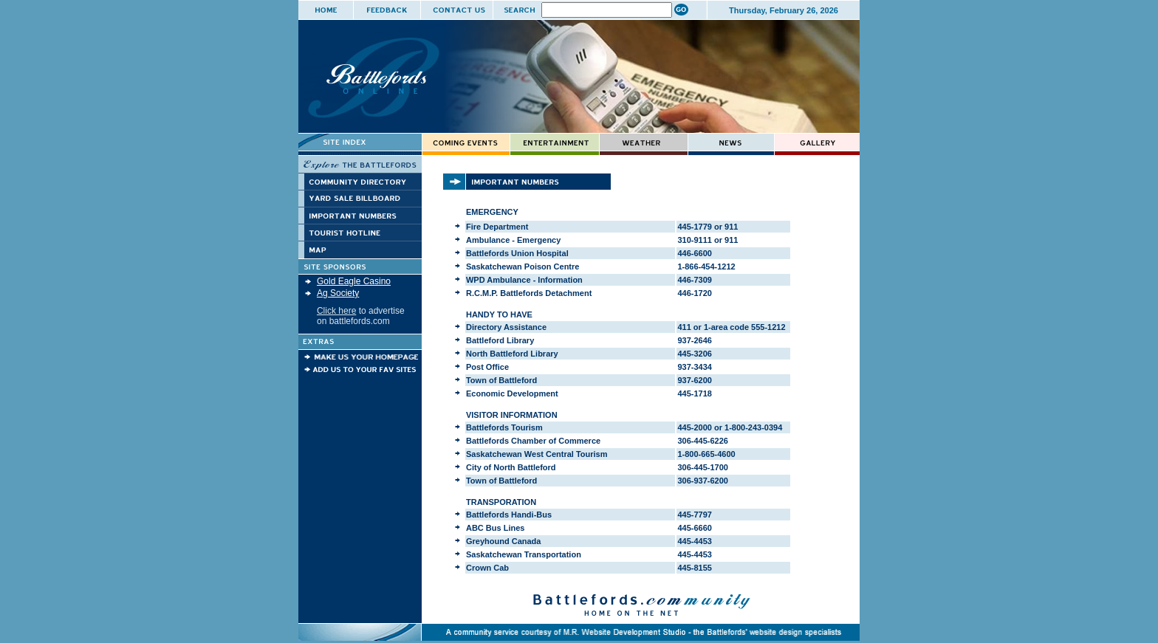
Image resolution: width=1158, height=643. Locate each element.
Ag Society (338, 293)
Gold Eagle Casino (354, 281)
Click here (336, 311)
